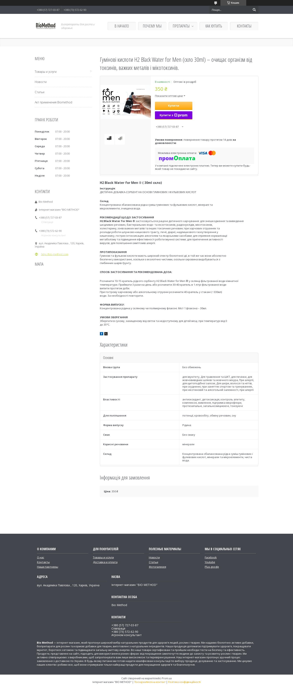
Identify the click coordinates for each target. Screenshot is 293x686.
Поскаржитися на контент (150, 682)
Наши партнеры (47, 567)
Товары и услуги (46, 72)
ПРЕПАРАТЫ (181, 26)
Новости (41, 82)
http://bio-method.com (54, 254)
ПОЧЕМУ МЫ (152, 26)
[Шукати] (254, 10)
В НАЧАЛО (121, 26)
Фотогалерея (157, 567)
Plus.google (212, 567)
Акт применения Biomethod (53, 102)
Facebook (211, 557)
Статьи (39, 92)
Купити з (173, 115)
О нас (40, 557)
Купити (173, 105)
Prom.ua (167, 678)
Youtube (210, 562)
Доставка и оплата (105, 562)
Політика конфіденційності (184, 682)
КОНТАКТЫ (244, 26)
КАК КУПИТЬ (213, 26)
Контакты (43, 562)
